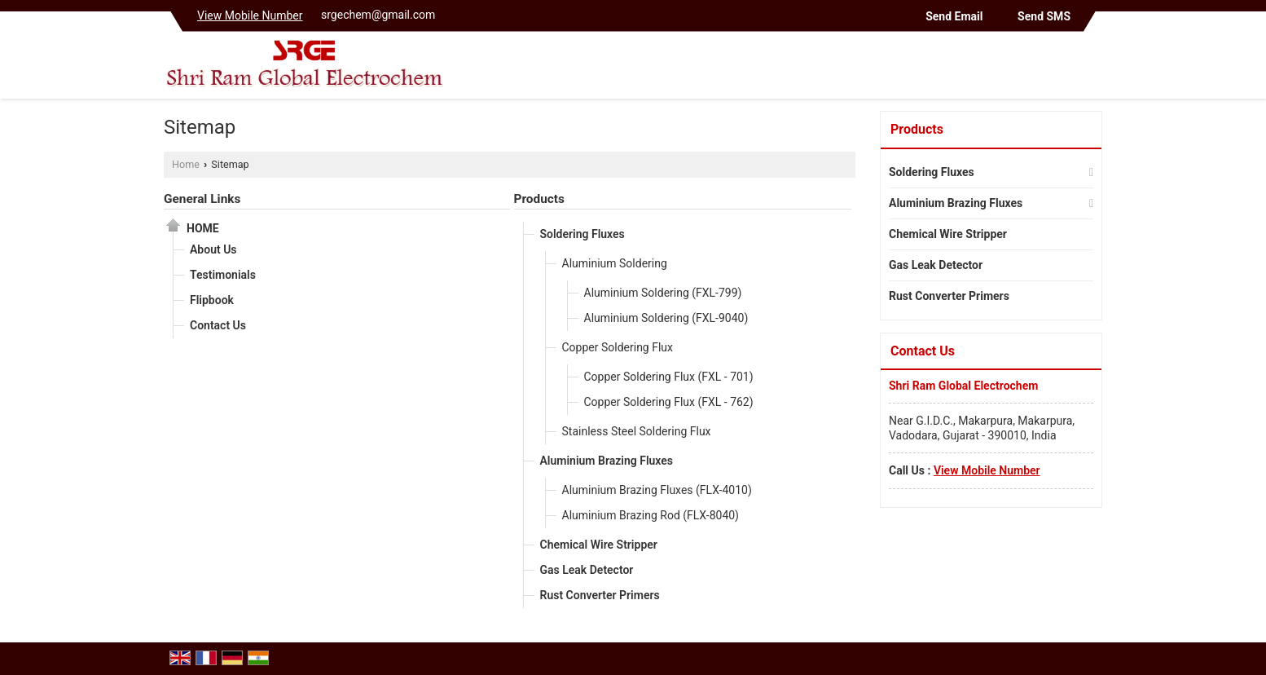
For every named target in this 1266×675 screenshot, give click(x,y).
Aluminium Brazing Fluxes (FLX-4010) (657, 489)
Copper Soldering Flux (618, 347)
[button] (250, 15)
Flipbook (212, 300)
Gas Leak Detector (587, 569)
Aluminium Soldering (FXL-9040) (666, 317)
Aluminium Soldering (614, 263)
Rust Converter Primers (600, 595)
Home (186, 164)
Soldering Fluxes (582, 233)
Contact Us (218, 325)
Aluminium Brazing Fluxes (607, 460)
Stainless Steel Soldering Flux (636, 431)
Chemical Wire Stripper (598, 544)
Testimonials (223, 274)
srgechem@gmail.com (378, 14)
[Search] (1092, 69)
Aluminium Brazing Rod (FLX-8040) (651, 515)
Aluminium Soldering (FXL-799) (663, 292)
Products (539, 199)
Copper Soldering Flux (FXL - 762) (669, 401)
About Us (213, 249)
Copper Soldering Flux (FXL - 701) (669, 376)
